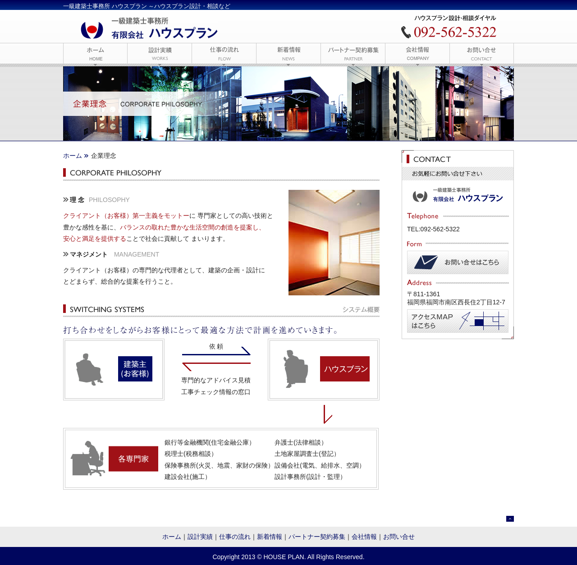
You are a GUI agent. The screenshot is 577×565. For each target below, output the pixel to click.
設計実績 (200, 536)
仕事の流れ (235, 536)
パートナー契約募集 (316, 536)
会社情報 (364, 536)
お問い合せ (399, 536)
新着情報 (269, 536)
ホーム (72, 155)
